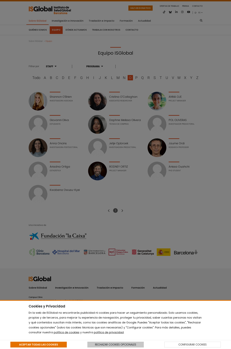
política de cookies (66, 332)
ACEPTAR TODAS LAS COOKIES (38, 344)
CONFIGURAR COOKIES (192, 344)
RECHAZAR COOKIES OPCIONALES (115, 344)
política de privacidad (109, 332)
